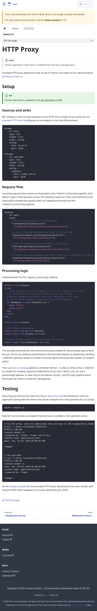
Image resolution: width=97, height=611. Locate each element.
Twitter (7, 539)
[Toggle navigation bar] (4, 4)
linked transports (13, 76)
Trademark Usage (78, 605)
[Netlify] (45, 595)
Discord (7, 535)
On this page (10, 40)
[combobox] (85, 4)
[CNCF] (60, 595)
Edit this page (10, 500)
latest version (52, 20)
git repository (68, 64)
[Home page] (4, 28)
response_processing (17, 367)
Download (8, 575)
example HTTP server (13, 120)
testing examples (18, 486)
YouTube (7, 555)
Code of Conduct (10, 571)
